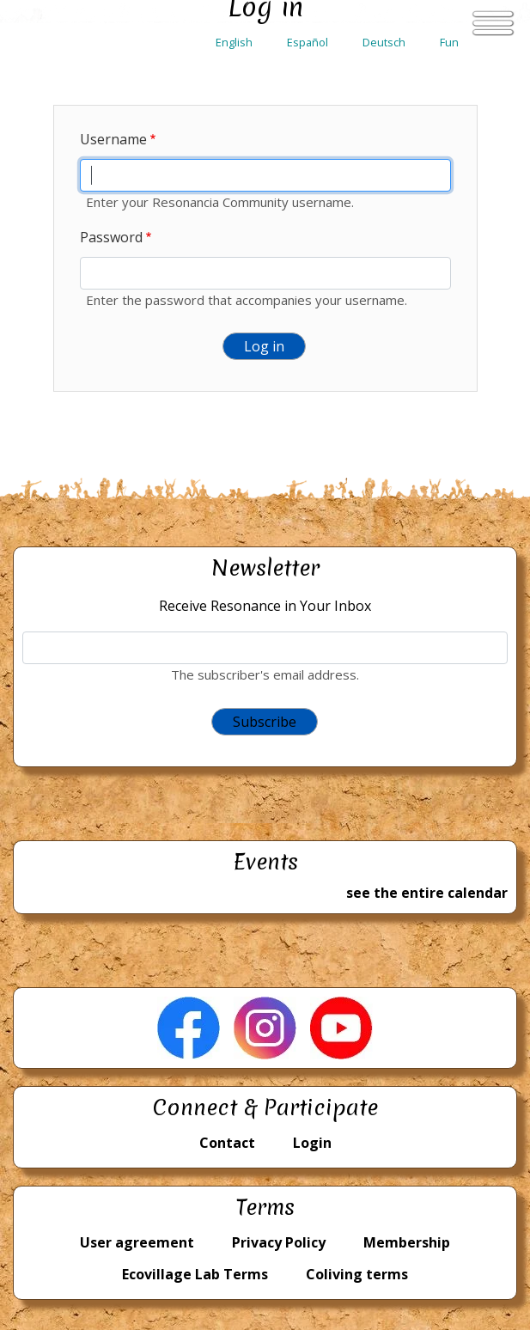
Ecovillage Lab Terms (195, 1274)
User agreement (137, 1242)
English (234, 42)
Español (307, 42)
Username (113, 139)
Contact (227, 1142)
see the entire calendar (427, 892)
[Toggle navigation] (493, 23)
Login (312, 1142)
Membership (406, 1242)
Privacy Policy (279, 1242)
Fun (449, 42)
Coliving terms (357, 1274)
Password (111, 237)
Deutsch (383, 42)
